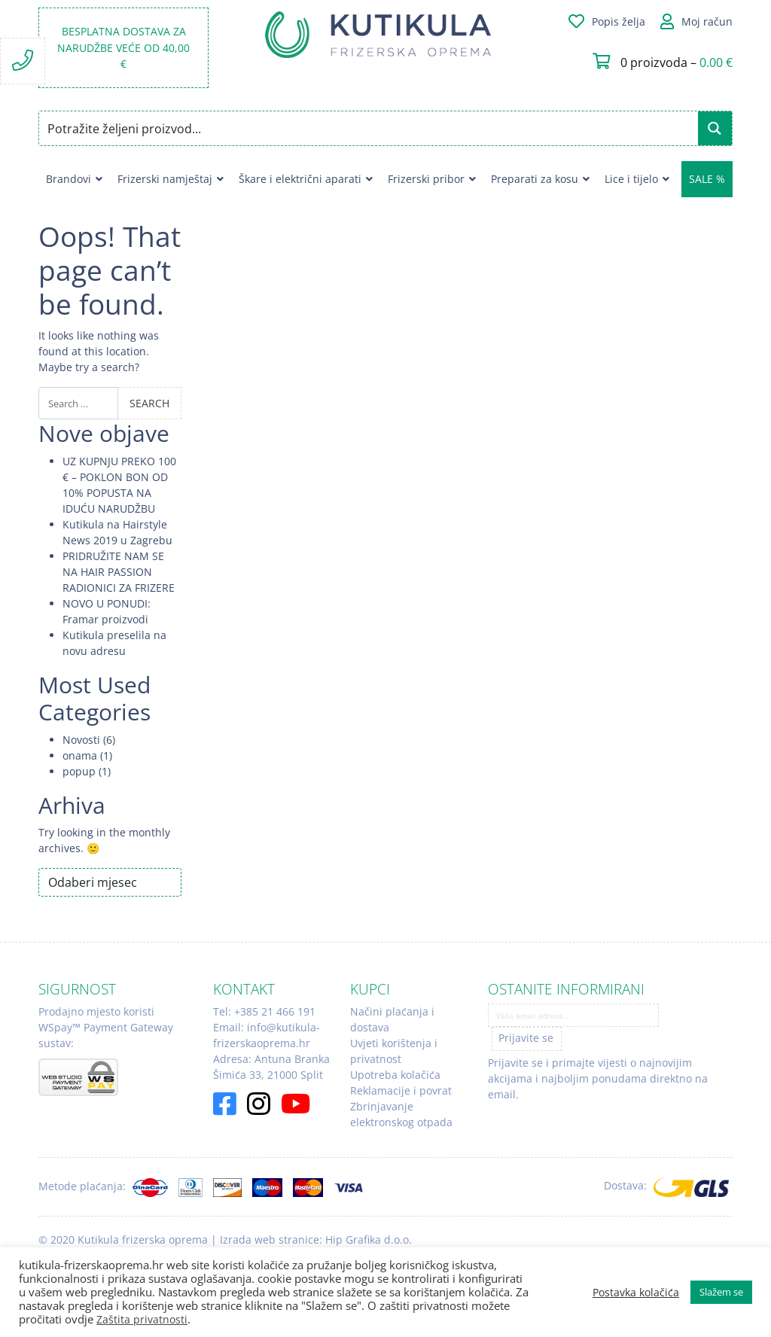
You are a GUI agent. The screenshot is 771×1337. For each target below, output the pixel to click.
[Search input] (369, 128)
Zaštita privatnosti (141, 1319)
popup (79, 771)
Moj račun (707, 21)
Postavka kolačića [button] (636, 1292)
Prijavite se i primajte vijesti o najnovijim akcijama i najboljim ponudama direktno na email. (598, 1078)
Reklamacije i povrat (401, 1090)
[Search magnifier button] (715, 128)
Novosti (81, 739)
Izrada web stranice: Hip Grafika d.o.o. (316, 1239)
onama (79, 755)
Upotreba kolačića (395, 1074)
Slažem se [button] (721, 1292)
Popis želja (618, 21)
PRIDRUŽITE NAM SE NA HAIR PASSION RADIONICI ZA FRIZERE (118, 572)
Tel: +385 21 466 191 (264, 1011)
